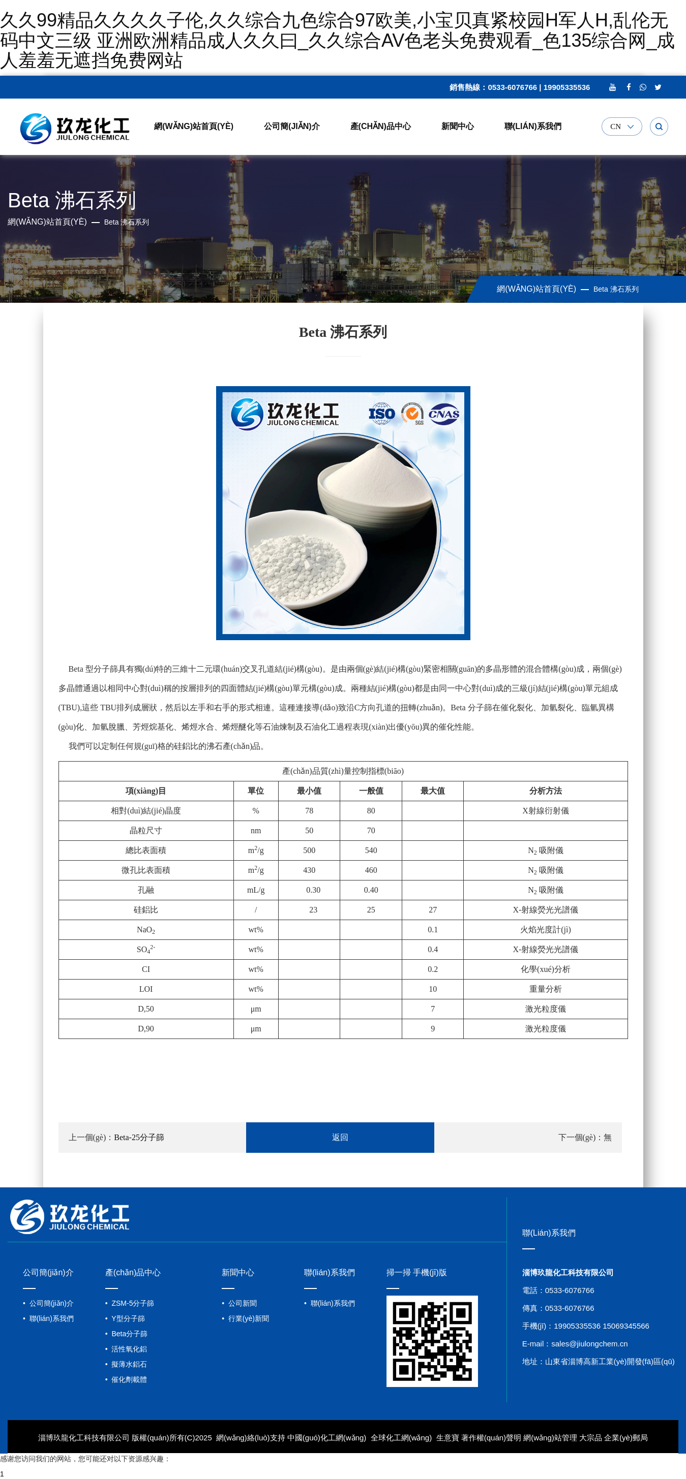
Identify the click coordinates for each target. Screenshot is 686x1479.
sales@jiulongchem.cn (589, 1343)
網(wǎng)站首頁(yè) (193, 126)
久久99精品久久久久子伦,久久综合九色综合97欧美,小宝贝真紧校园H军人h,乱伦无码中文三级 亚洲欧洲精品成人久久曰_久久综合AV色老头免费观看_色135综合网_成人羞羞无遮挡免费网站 (337, 40)
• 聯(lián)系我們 (48, 1318)
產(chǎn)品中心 (380, 126)
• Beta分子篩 (126, 1334)
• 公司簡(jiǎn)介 (48, 1303)
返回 (340, 1137)
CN (615, 127)
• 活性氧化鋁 (126, 1349)
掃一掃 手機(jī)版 (416, 1272)
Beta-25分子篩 (139, 1137)
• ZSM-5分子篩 (130, 1303)
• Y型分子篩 (125, 1318)
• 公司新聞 (239, 1303)
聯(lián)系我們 (532, 126)
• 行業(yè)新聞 (245, 1318)
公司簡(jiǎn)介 (292, 126)
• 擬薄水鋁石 (126, 1364)
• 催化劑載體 (126, 1379)
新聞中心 (457, 126)
